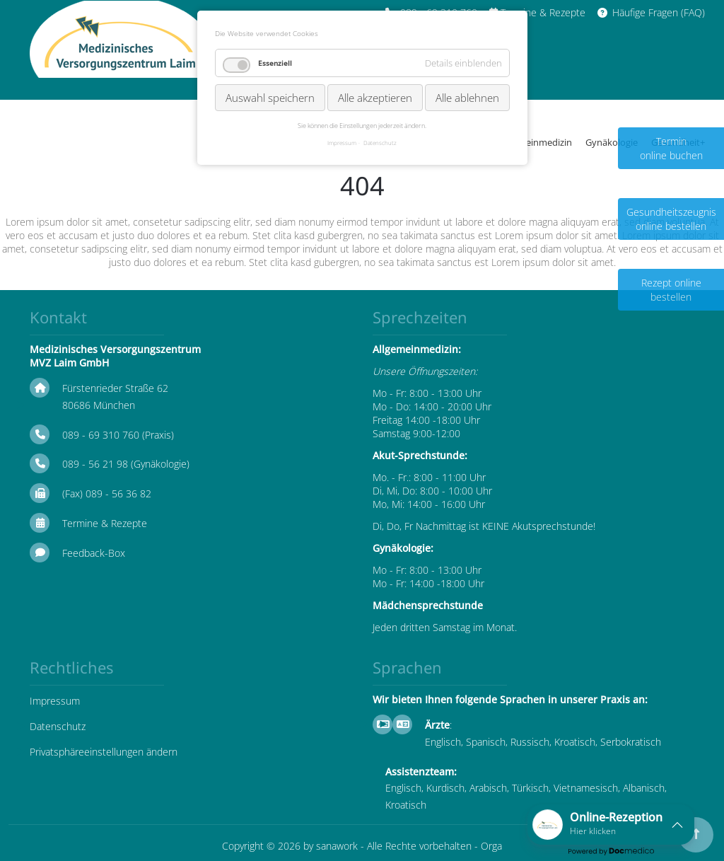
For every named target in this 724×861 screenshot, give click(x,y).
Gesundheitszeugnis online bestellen (671, 219)
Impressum (55, 700)
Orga (491, 846)
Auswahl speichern (270, 98)
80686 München (98, 405)
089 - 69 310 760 (100, 434)
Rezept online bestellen (671, 290)
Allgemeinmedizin (535, 142)
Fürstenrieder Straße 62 (115, 388)
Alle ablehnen (467, 98)
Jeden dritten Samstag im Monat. (445, 627)
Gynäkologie (611, 142)
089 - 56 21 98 (95, 463)
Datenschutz (58, 726)
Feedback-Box (93, 553)
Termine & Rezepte (104, 523)
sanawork (337, 846)
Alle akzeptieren (375, 98)
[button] (610, 824)
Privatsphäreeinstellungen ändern (103, 751)
